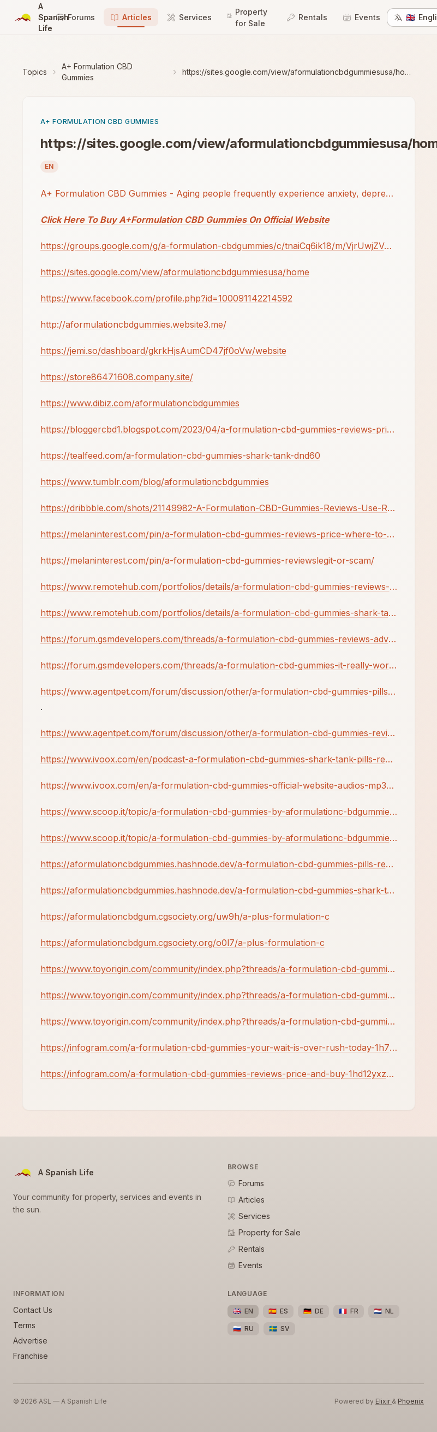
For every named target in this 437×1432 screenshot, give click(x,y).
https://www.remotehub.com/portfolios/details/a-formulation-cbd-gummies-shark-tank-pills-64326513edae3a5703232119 (218, 612)
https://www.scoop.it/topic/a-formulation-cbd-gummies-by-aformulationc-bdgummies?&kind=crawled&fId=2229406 (218, 811)
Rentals (306, 17)
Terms (24, 1325)
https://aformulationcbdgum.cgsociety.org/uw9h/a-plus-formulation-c (185, 916)
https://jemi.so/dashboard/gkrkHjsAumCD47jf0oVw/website (163, 350)
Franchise (30, 1355)
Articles (131, 17)
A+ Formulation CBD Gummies (97, 72)
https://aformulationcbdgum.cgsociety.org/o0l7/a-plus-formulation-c (182, 942)
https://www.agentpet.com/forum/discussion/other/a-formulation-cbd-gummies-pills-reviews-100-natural (218, 691)
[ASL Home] (31, 17)
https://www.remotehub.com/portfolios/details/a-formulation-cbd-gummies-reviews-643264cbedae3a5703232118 (218, 586)
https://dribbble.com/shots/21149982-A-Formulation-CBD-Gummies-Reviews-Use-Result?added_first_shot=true (218, 507)
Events (361, 17)
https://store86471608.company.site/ (116, 376)
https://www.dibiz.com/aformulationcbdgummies (140, 403)
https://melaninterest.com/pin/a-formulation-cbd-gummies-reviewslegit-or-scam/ (207, 560)
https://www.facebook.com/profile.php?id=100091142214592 (166, 298)
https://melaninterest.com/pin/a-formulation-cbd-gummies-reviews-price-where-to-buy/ (218, 534)
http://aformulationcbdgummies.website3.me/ (133, 324)
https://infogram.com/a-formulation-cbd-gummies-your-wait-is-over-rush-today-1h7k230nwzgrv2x (218, 1047)
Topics (34, 71)
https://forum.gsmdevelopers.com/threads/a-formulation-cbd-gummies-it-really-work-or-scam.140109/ (218, 665)
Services (189, 17)
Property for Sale (247, 17)
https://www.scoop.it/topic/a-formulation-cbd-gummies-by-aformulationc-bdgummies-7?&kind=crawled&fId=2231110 (218, 837)
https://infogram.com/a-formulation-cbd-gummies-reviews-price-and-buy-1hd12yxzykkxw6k (218, 1073)
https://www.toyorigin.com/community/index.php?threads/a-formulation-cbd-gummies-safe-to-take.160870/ (218, 1021)
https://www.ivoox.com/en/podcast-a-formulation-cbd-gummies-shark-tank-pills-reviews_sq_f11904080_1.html (218, 759)
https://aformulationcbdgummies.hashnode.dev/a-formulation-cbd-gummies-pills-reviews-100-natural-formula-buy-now (218, 864)
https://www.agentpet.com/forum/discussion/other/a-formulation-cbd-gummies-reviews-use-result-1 (218, 732)
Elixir (383, 1401)
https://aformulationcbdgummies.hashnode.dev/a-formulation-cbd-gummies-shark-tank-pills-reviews (218, 890)
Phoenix (411, 1401)
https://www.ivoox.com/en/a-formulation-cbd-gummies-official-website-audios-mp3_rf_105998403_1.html (218, 785)
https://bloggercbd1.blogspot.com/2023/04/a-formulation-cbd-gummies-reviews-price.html (218, 429)
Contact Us (32, 1310)
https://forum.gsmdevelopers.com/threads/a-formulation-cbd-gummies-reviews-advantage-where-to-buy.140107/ (218, 639)
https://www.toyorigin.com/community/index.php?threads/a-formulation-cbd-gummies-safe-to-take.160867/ (218, 995)
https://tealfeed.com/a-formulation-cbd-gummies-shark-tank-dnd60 (180, 455)
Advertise (30, 1340)
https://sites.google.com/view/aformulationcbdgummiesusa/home (174, 272)
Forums (75, 17)
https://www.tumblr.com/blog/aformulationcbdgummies (154, 481)
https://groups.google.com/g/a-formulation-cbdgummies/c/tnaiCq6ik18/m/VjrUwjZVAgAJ (218, 245)
